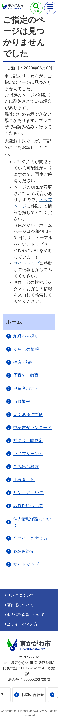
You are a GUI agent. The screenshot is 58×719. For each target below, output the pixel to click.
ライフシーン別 (28, 453)
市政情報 (21, 401)
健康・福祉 (23, 362)
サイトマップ (27, 263)
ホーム (14, 322)
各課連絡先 (23, 551)
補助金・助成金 (28, 440)
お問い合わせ (32, 695)
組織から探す (26, 336)
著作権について (28, 505)
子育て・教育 (26, 375)
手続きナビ (24, 479)
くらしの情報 (26, 349)
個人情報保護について (32, 522)
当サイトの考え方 (30, 538)
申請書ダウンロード (32, 427)
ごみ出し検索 (26, 466)
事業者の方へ (26, 388)
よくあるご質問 (28, 414)
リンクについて (28, 492)
